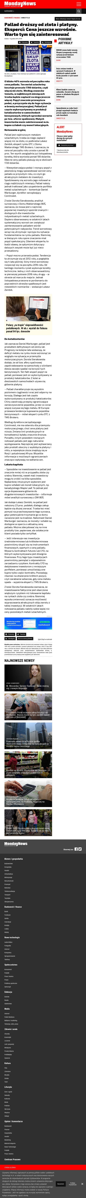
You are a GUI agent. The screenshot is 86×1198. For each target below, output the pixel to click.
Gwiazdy (7, 1095)
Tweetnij (35, 42)
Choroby (7, 1034)
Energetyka (7, 867)
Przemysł (7, 884)
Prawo (6, 980)
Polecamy (23, 42)
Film (5, 1068)
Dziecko (6, 997)
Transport (7, 895)
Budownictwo (8, 863)
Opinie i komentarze (13, 1121)
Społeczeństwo (10, 964)
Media (7, 1009)
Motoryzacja (8, 877)
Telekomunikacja (9, 891)
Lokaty (6, 929)
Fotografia (7, 946)
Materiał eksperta (9, 1143)
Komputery (7, 952)
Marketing (7, 1140)
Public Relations (9, 1017)
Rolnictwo (7, 888)
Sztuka (6, 1078)
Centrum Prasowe (12, 1159)
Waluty (6, 932)
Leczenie (7, 1041)
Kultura (7, 1063)
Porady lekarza (9, 1051)
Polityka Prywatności (72, 1184)
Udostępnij (46, 42)
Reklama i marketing (10, 1020)
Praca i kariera (8, 976)
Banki (6, 911)
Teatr (6, 1082)
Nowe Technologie (10, 1147)
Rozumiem (60, 1184)
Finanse (6, 1129)
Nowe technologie (12, 937)
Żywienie (7, 1058)
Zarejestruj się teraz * (66, 145)
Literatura (7, 1071)
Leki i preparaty (9, 1044)
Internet (6, 949)
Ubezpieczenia (9, 902)
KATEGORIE (9, 11)
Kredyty (6, 925)
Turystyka (7, 898)
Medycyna (7, 1048)
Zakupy (6, 1116)
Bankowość (8, 1126)
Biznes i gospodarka (13, 859)
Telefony (7, 959)
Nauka (6, 1000)
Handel (6, 870)
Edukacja (8, 992)
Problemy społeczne (10, 983)
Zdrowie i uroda (10, 1029)
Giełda (6, 918)
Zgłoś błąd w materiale (45, 639)
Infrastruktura (8, 874)
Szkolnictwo (8, 1004)
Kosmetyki (7, 1037)
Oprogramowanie (9, 956)
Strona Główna (10, 1167)
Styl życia (7, 1109)
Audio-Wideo (8, 942)
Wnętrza (7, 1112)
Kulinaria (7, 1099)
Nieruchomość (8, 881)
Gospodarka (8, 1133)
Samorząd (7, 987)
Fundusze (7, 915)
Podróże (7, 1106)
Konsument (8, 969)
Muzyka (6, 1075)
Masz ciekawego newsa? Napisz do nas (68, 19)
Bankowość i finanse (12, 18)
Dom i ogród (8, 1092)
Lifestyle (8, 1087)
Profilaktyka (8, 1054)
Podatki (6, 973)
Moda (6, 1102)
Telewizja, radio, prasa (11, 1024)
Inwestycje (25, 18)
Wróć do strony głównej (25, 638)
